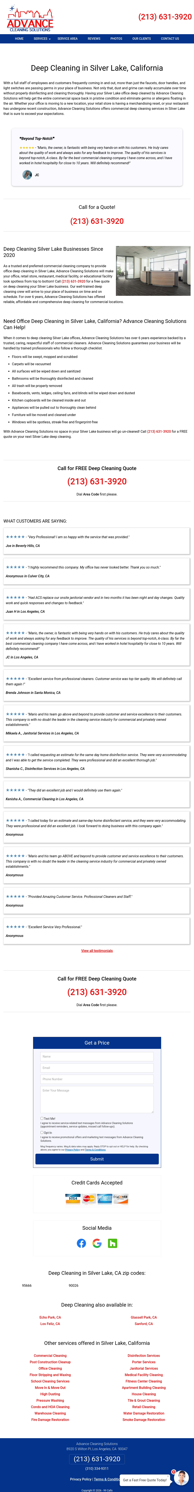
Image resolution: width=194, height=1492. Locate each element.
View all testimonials (97, 938)
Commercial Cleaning (50, 1343)
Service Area (68, 38)
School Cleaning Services (50, 1369)
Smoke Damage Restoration (144, 1407)
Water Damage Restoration (143, 1401)
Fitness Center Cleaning (144, 1369)
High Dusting (50, 1381)
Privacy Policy (72, 1137)
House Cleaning (144, 1381)
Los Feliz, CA (50, 1311)
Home (19, 38)
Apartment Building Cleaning (144, 1375)
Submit (97, 1146)
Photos (116, 38)
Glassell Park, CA (144, 1305)
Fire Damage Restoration (50, 1407)
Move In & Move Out (50, 1375)
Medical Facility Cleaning (144, 1362)
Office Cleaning (50, 1356)
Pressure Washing (50, 1388)
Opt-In (48, 1120)
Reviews (94, 38)
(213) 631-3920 (165, 16)
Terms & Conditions (95, 1137)
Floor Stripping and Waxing (50, 1362)
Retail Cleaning (143, 1394)
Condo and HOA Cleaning (50, 1394)
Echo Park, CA (50, 1305)
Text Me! (49, 1106)
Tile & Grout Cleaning (144, 1388)
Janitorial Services (144, 1356)
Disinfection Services (144, 1343)
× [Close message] (168, 1476)
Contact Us (170, 38)
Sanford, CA (144, 1311)
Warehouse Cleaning (50, 1401)
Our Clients (141, 38)
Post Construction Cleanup (50, 1349)
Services (43, 40)
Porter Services (144, 1349)
